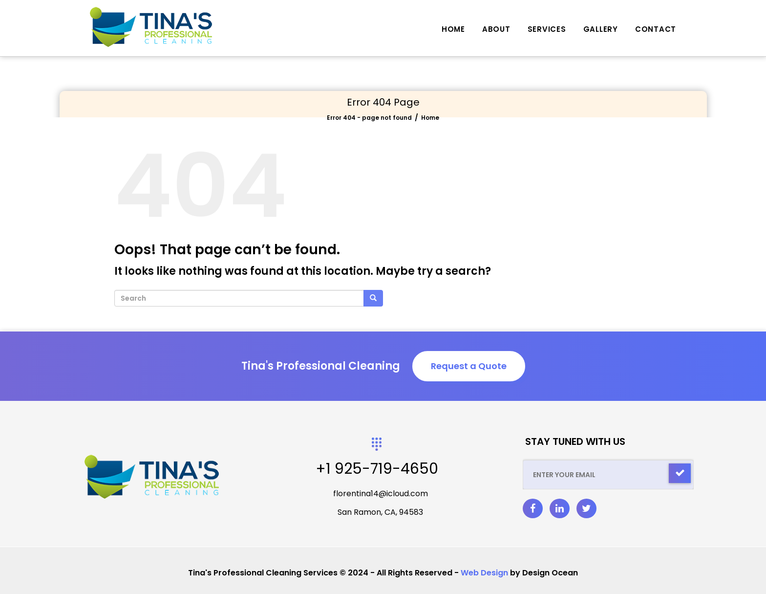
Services (547, 29)
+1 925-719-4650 (377, 469)
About (496, 29)
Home (453, 29)
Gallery (600, 29)
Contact (655, 29)
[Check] (680, 473)
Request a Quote (469, 366)
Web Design (484, 572)
